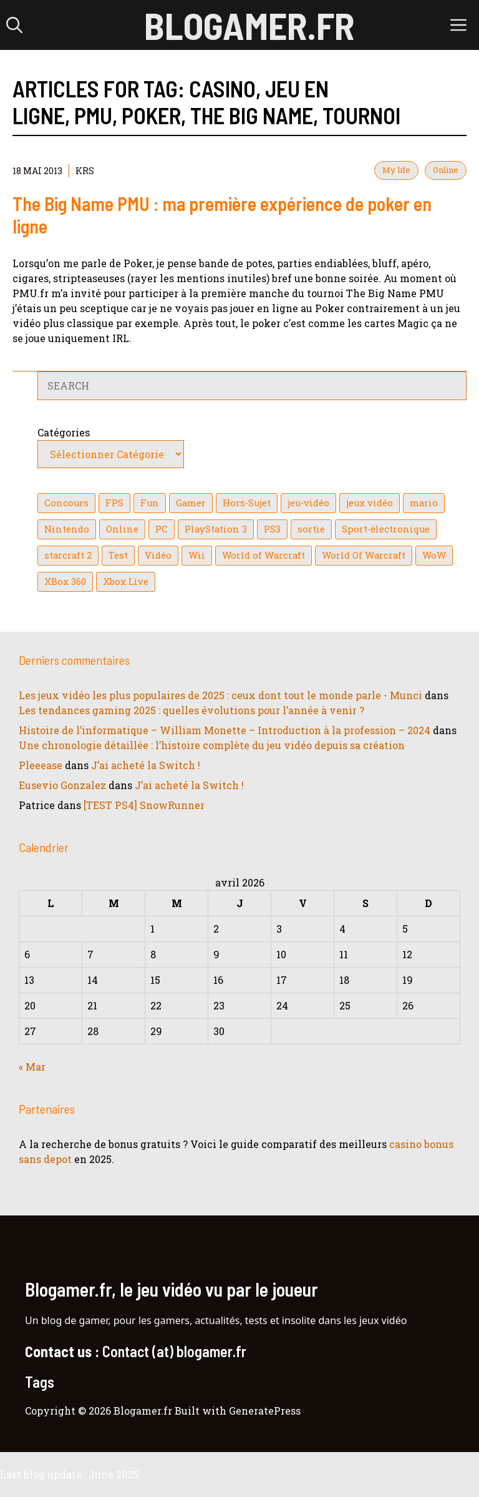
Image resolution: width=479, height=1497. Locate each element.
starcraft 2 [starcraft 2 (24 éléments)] (68, 555)
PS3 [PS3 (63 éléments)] (272, 529)
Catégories (63, 432)
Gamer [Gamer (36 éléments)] (191, 503)
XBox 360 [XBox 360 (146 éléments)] (65, 581)
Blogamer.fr (249, 24)
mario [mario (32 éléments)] (424, 503)
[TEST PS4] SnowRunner (144, 805)
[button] (14, 25)
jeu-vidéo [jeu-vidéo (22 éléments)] (308, 503)
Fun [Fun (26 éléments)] (149, 503)
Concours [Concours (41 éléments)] (66, 503)
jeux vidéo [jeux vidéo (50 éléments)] (369, 503)
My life (396, 169)
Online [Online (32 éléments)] (122, 529)
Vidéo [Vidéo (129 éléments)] (158, 555)
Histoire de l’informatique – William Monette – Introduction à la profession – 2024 (224, 730)
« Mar (32, 1066)
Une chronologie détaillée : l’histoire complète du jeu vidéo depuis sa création (212, 745)
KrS (84, 171)
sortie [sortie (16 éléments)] (311, 529)
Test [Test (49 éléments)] (118, 555)
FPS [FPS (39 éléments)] (114, 503)
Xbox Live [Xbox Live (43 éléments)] (125, 581)
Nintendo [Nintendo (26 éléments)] (66, 529)
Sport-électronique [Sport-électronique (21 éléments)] (386, 529)
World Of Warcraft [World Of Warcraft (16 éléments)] (363, 555)
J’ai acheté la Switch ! (145, 765)
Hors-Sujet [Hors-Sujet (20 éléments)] (247, 503)
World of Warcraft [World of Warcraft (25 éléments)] (263, 555)
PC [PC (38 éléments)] (161, 529)
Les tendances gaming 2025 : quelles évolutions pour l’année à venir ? (191, 710)
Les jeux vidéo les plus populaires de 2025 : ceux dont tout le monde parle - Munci (220, 695)
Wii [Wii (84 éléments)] (196, 555)
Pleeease (40, 765)
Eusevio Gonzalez (62, 785)
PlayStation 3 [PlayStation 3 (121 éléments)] (216, 529)
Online (445, 169)
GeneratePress (265, 1410)
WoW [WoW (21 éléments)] (434, 555)
